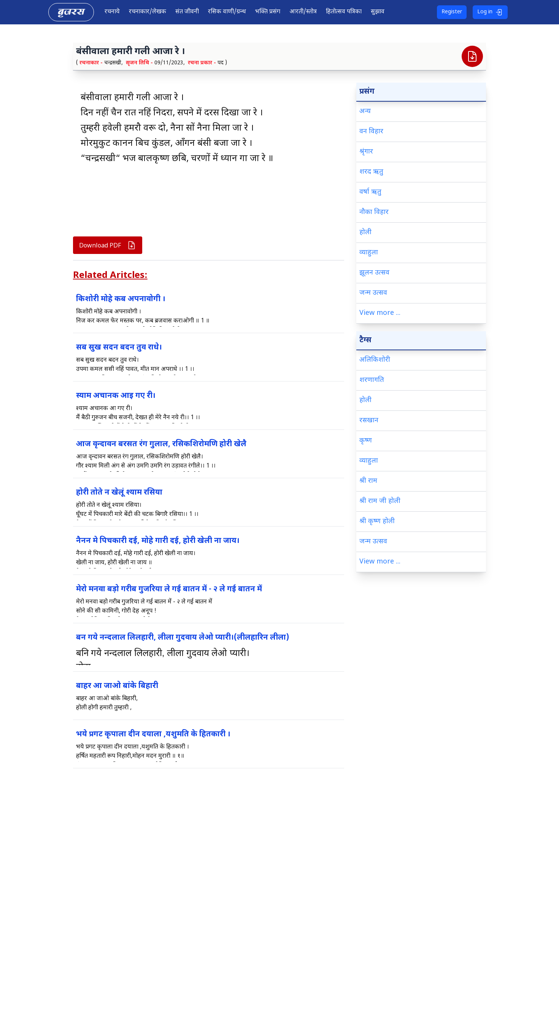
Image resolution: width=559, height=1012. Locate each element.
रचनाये (112, 12)
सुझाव (377, 12)
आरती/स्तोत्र (303, 12)
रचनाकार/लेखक (147, 12)
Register (451, 12)
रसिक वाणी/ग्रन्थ (227, 12)
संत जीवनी (187, 12)
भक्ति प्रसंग (267, 12)
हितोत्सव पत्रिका (344, 12)
